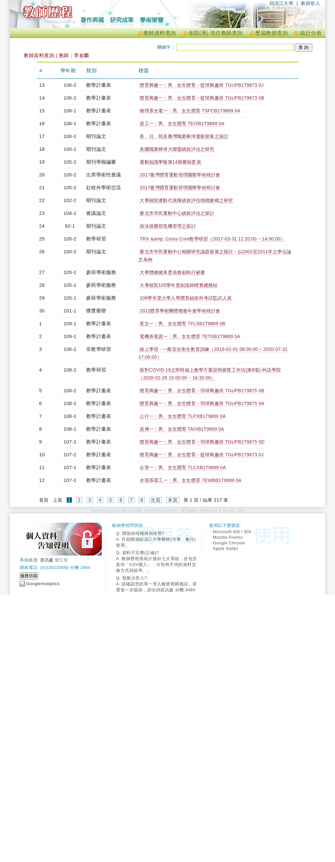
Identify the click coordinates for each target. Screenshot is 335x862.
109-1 (69, 323)
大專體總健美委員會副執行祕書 (172, 272)
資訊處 (47, 559)
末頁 (172, 500)
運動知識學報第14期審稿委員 (170, 162)
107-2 (69, 441)
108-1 (69, 416)
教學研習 (96, 238)
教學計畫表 (98, 85)
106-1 (69, 110)
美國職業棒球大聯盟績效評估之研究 (177, 149)
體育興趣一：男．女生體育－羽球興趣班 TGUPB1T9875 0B (202, 390)
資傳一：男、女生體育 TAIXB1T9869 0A (182, 429)
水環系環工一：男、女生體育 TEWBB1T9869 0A (190, 480)
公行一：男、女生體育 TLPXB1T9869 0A (183, 416)
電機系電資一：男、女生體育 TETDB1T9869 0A (190, 336)
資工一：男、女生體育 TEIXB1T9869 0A (182, 123)
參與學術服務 (101, 272)
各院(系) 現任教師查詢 (216, 33)
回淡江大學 (282, 3)
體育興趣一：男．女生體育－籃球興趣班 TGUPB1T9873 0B (202, 98)
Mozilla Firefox (228, 537)
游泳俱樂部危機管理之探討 (167, 226)
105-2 (69, 162)
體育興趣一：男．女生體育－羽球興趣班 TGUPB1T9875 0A (202, 403)
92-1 (70, 226)
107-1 (69, 467)
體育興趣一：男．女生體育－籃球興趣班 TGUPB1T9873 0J (201, 85)
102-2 (69, 200)
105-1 (69, 272)
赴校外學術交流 (103, 187)
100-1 (69, 136)
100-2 (69, 251)
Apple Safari (225, 548)
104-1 (69, 213)
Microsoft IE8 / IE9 (232, 531)
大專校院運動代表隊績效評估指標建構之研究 (186, 200)
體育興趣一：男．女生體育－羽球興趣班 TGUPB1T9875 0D (202, 441)
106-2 (69, 85)
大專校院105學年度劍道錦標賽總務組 (178, 285)
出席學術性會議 (103, 174)
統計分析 (311, 33)
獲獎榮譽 (96, 310)
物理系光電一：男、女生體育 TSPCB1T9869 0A (190, 110)
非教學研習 (98, 349)
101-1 (69, 310)
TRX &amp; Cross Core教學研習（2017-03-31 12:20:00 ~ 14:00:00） (212, 238)
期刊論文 (96, 136)
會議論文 (96, 213)
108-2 (69, 370)
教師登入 (310, 3)
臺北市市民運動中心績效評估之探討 (177, 213)
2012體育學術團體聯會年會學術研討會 (180, 310)
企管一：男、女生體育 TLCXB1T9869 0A (183, 467)
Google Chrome (229, 542)
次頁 (155, 500)
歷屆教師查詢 (271, 33)
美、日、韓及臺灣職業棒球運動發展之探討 (184, 136)
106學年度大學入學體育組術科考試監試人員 (186, 298)
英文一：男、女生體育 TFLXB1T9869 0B (182, 323)
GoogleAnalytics (42, 583)
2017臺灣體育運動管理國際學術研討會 (180, 174)
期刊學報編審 (101, 162)
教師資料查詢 (160, 33)
